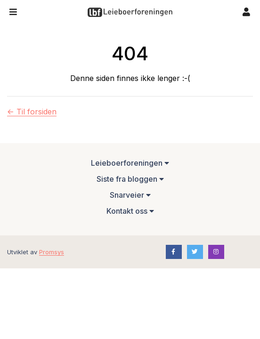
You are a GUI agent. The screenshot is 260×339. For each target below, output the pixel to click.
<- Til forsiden (32, 111)
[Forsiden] (130, 12)
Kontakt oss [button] (130, 211)
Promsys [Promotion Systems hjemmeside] (51, 252)
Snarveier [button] (130, 195)
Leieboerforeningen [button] (130, 163)
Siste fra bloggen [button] (130, 179)
